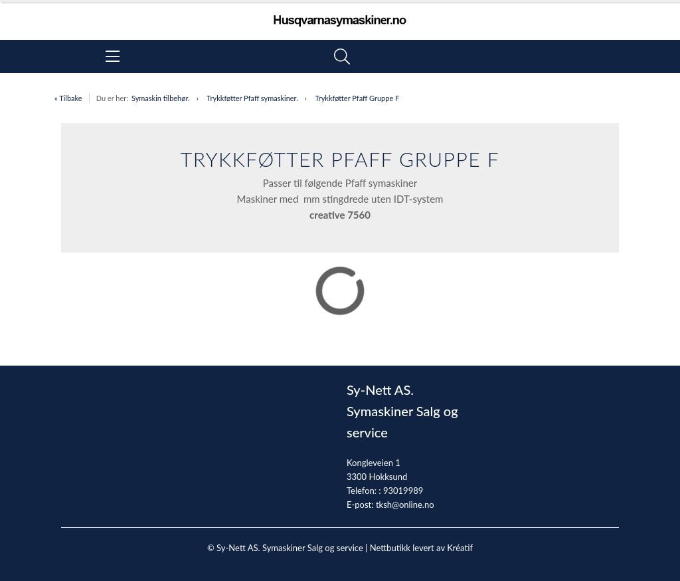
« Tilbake (68, 98)
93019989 (403, 490)
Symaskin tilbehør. (160, 98)
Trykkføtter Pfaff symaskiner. (252, 98)
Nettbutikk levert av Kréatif (421, 547)
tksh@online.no (405, 504)
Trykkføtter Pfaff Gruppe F (357, 98)
